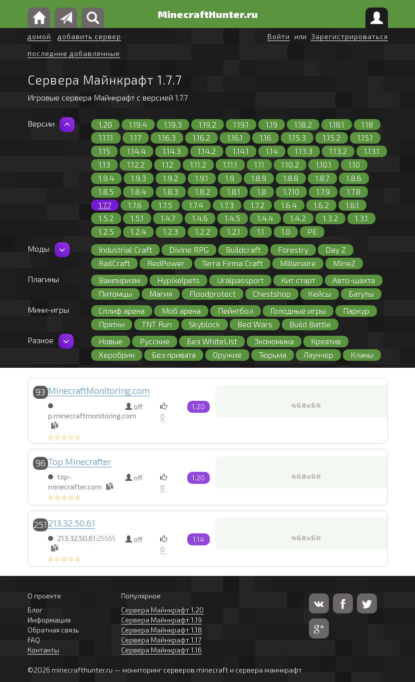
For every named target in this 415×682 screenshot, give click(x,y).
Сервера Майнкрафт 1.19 (161, 619)
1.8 (261, 191)
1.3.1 (361, 218)
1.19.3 (173, 124)
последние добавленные (74, 53)
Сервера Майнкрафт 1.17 (161, 639)
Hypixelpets (178, 280)
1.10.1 (323, 164)
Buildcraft (243, 249)
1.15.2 (331, 137)
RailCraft (114, 263)
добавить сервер (89, 36)
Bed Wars (254, 324)
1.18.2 (303, 124)
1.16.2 (201, 137)
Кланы (361, 354)
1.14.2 (207, 151)
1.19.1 (241, 124)
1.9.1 (201, 178)
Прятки (112, 324)
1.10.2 (290, 164)
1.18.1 (336, 124)
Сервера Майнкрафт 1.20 (162, 609)
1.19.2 (207, 124)
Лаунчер (318, 354)
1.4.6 (200, 218)
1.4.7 (168, 218)
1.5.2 (106, 218)
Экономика (274, 341)
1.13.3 (303, 151)
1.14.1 (241, 151)
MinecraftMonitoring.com (99, 390)
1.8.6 (353, 178)
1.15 (104, 151)
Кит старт (298, 280)
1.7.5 (165, 205)
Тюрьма (272, 354)
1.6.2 (321, 205)
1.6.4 (289, 205)
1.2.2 (202, 231)
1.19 (271, 124)
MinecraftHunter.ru (208, 14)
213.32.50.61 (71, 522)
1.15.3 (297, 137)
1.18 (367, 124)
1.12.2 (136, 164)
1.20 (105, 124)
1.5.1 (137, 218)
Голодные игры (298, 310)
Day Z (335, 249)
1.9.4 (106, 178)
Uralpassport (240, 280)
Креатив (326, 341)
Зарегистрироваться (349, 36)
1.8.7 (322, 178)
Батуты (361, 293)
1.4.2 (298, 218)
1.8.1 (233, 191)
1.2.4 (138, 231)
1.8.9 (258, 178)
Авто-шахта (353, 280)
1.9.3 (138, 178)
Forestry (293, 249)
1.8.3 (170, 191)
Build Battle (310, 324)
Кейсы (319, 293)
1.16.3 (167, 137)
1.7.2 (257, 205)
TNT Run (157, 324)
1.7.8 (353, 191)
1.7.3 (227, 205)
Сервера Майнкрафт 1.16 (161, 649)
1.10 (354, 164)
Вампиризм (119, 280)
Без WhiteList (212, 341)
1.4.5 (232, 218)
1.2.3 (170, 231)
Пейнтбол (235, 310)
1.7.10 (291, 191)
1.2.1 (233, 231)
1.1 (260, 231)
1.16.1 (235, 137)
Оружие (227, 354)
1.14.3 (172, 151)
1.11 (259, 164)
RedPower (166, 263)
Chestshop (272, 293)
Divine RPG (189, 249)
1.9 (229, 178)
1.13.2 (338, 151)
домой (39, 36)
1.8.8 (290, 178)
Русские (155, 341)
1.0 (285, 231)
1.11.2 (198, 164)
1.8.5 (106, 191)
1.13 (104, 164)
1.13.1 (371, 151)
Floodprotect (212, 293)
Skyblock (204, 324)
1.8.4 (138, 191)
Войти (278, 36)
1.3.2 (330, 218)
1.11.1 (230, 164)
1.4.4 (265, 218)
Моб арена (181, 310)
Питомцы (115, 293)
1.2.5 (106, 231)
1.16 (265, 137)
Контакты (43, 649)
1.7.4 (196, 205)
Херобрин (117, 354)
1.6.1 (352, 205)
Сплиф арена (122, 310)
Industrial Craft (125, 249)
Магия (160, 293)
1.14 (272, 151)
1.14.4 (136, 151)
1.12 (167, 164)
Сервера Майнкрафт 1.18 (161, 629)
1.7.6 (135, 205)
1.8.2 (202, 191)
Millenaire (298, 263)
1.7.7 (105, 205)
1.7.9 (323, 191)
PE (312, 231)
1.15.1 (365, 137)
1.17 (135, 137)
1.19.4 (138, 124)
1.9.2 (170, 178)
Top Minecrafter (79, 461)
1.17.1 (106, 137)
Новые (111, 341)
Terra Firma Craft (232, 263)
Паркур (356, 310)
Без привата (174, 354)
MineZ (344, 263)
